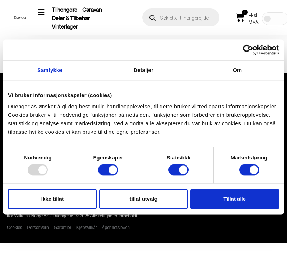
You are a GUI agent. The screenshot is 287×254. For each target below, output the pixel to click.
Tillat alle (234, 199)
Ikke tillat (52, 199)
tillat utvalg (143, 199)
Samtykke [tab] (49, 70)
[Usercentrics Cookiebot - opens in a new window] (248, 49)
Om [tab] (237, 70)
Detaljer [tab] (143, 70)
